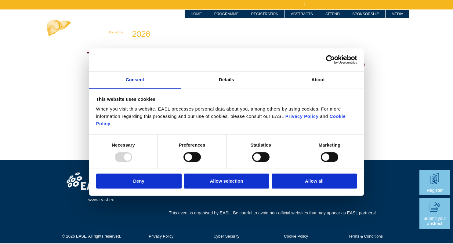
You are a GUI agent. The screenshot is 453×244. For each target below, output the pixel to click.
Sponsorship (358, 20)
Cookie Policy (296, 236)
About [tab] (318, 79)
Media (392, 20)
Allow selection (226, 181)
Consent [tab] (135, 79)
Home (189, 20)
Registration (256, 20)
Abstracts (291, 20)
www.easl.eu (101, 199)
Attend (324, 20)
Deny (138, 181)
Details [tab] (226, 79)
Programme (223, 20)
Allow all (314, 181)
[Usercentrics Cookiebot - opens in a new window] (330, 59)
